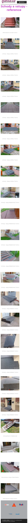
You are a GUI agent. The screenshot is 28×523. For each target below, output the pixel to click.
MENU (21, 2)
